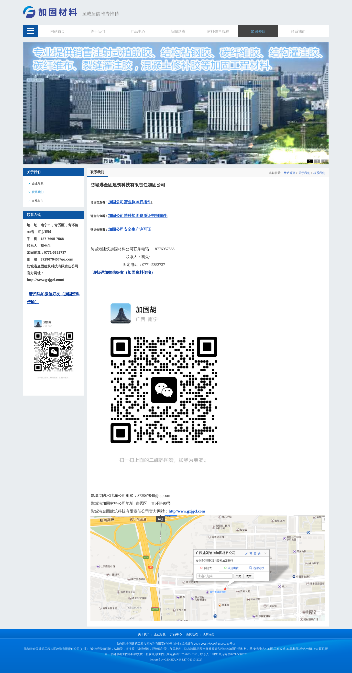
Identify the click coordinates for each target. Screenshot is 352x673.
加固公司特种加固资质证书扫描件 (137, 216)
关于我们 (304, 173)
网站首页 (289, 173)
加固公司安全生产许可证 (129, 229)
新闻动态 (192, 634)
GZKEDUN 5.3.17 (175, 659)
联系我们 (319, 173)
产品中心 (176, 634)
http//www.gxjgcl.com (187, 511)
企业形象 (160, 634)
